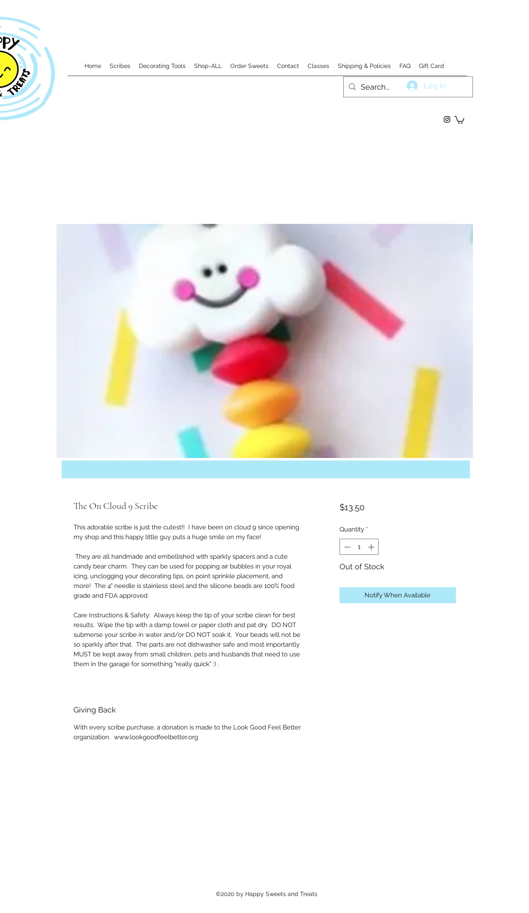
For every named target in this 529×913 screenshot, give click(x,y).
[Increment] (372, 547)
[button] (459, 119)
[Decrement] (346, 547)
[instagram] (447, 119)
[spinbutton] (359, 547)
